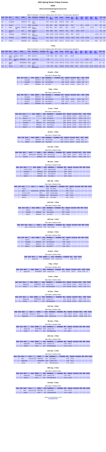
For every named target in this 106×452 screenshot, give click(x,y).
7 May (56, 17)
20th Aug (91, 18)
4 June (61, 17)
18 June (67, 17)
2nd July (72, 18)
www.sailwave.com (53, 398)
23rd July (86, 18)
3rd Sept (96, 18)
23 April (51, 18)
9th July (77, 18)
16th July (82, 18)
